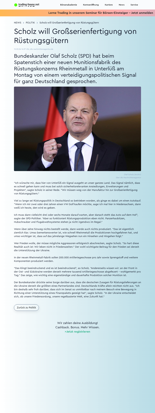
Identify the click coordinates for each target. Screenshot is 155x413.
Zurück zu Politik (26, 307)
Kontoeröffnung (91, 5)
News (122, 5)
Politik (30, 22)
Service (134, 5)
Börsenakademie (68, 5)
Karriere (109, 5)
